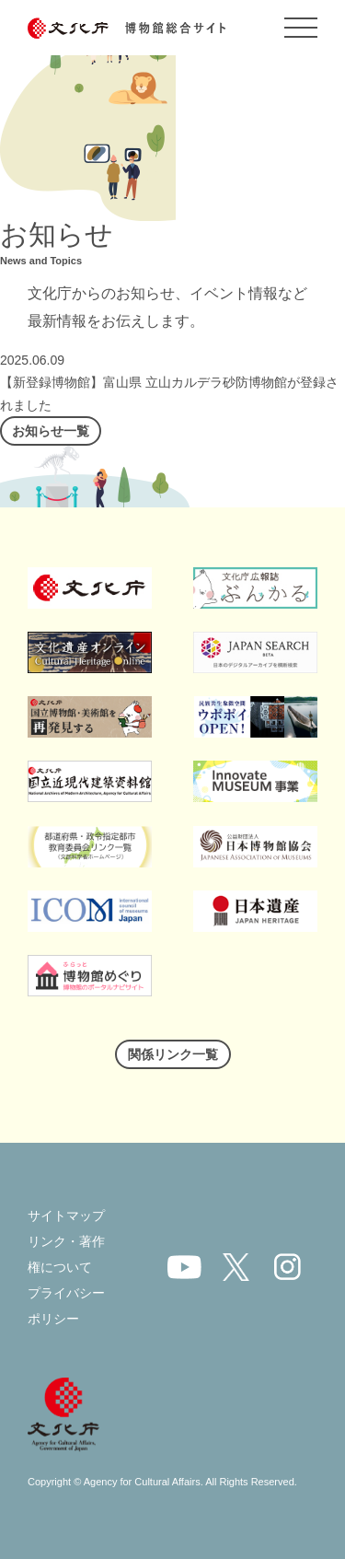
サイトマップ (66, 1215)
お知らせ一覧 (50, 431)
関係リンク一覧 (173, 1054)
